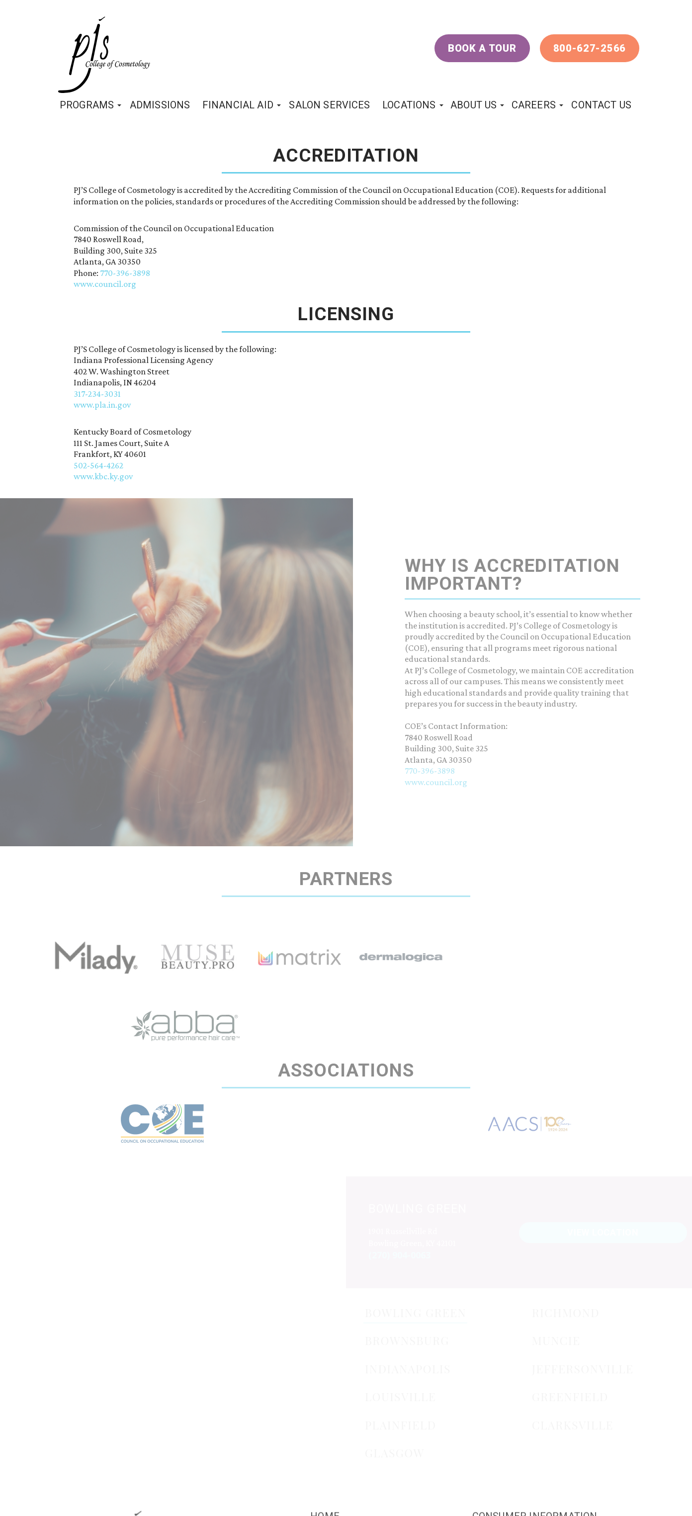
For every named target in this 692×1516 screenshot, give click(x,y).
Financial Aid (237, 104)
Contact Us (601, 105)
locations (408, 104)
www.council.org (105, 284)
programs (87, 104)
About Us (473, 104)
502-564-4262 (98, 465)
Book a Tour (482, 48)
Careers (534, 104)
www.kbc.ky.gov (103, 476)
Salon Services (329, 105)
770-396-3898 (125, 273)
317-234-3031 (97, 394)
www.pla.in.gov (102, 405)
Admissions (160, 105)
